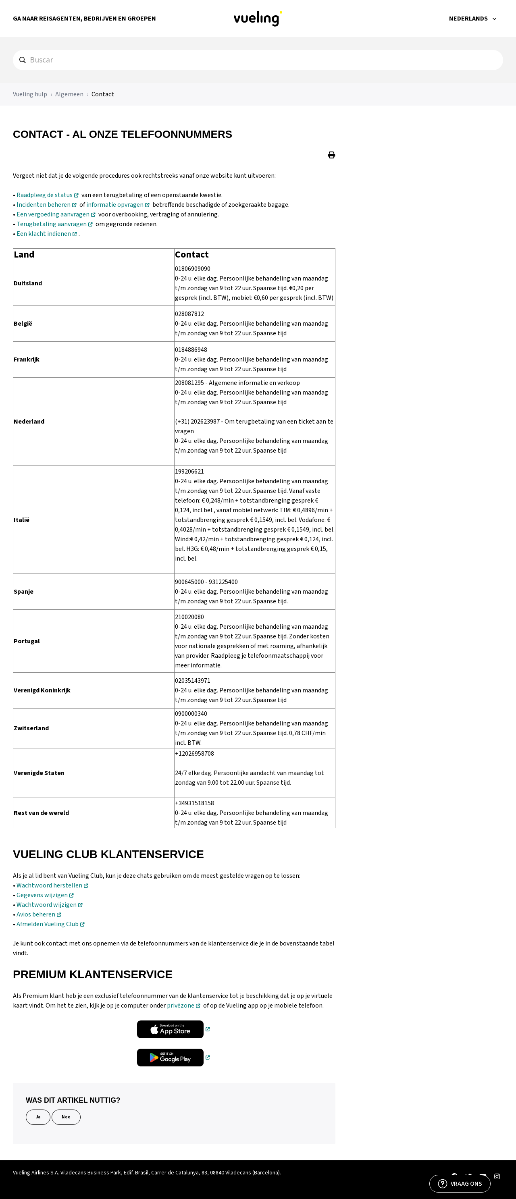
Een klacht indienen (44, 233)
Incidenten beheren (44, 204)
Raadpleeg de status (45, 195)
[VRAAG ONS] (460, 1184)
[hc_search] (258, 60)
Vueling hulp (30, 94)
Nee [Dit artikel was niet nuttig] (66, 1117)
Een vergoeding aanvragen (53, 214)
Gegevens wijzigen (42, 895)
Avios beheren (36, 914)
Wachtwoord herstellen (49, 885)
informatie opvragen (115, 204)
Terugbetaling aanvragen (52, 224)
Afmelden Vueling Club (48, 924)
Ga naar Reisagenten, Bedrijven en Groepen (84, 18)
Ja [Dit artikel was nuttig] (38, 1117)
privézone (180, 1005)
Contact (103, 94)
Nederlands (469, 18)
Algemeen (69, 94)
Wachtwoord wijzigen (47, 904)
